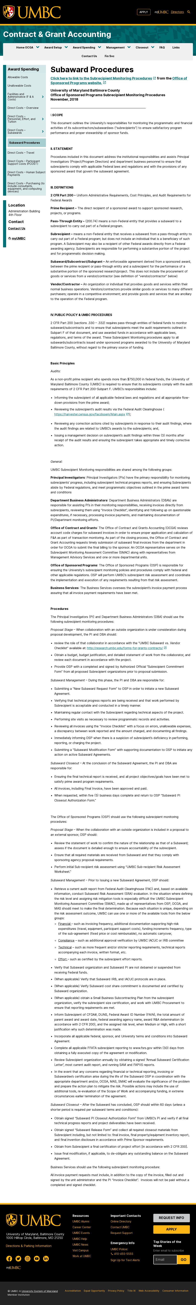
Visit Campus (81, 1250)
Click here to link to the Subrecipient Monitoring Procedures (101, 78)
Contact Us (89, 56)
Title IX (131, 1290)
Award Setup (53, 47)
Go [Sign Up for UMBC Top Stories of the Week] (183, 1259)
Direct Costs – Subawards (16, 131)
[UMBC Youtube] (37, 1258)
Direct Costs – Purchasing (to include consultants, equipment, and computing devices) (26, 187)
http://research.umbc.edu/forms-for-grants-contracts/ (125, 648)
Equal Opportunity (94, 1290)
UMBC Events (81, 1232)
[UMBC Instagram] (27, 1258)
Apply (144, 12)
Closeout (142, 47)
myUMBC (18, 240)
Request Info (171, 1218)
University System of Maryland (40, 1291)
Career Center (82, 1227)
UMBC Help (80, 1238)
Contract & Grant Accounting (57, 34)
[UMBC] (32, 12)
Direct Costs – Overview (23, 107)
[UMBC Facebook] (9, 1258)
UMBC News (80, 1244)
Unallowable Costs (19, 85)
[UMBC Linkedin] (46, 1258)
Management (115, 47)
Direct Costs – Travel (21, 152)
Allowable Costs (18, 77)
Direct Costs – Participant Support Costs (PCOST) (24, 162)
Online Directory (121, 1221)
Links (176, 47)
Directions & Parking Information (28, 1246)
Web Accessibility (149, 1290)
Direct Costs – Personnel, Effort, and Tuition (21, 119)
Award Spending (84, 47)
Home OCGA (24, 47)
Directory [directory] (177, 12)
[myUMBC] (162, 12)
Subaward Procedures (24, 142)
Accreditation (73, 1290)
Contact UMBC (120, 1227)
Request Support (121, 1232)
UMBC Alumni (81, 1221)
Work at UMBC (82, 1256)
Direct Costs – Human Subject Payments (26, 173)
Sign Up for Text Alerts (125, 1260)
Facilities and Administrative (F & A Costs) (21, 96)
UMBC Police (119, 1249)
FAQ (162, 47)
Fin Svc (109, 56)
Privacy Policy (116, 1290)
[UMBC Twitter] (18, 1258)
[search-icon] (189, 12)
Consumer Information (175, 1290)
